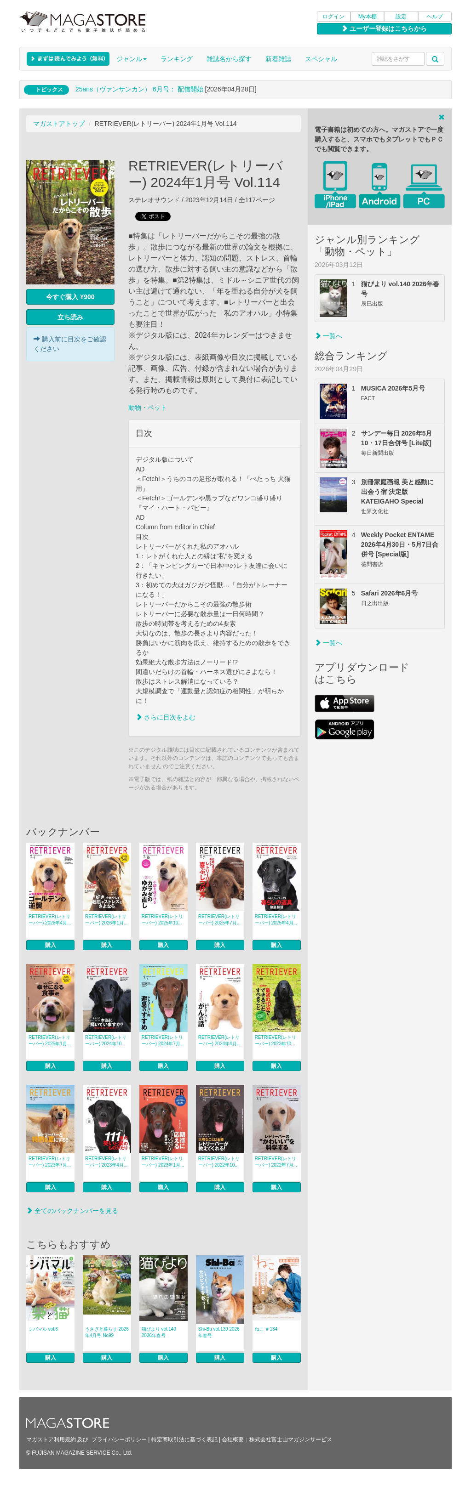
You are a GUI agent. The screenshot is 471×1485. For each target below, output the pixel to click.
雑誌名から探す (229, 58)
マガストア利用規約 (51, 1439)
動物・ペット (147, 407)
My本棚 (367, 16)
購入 (50, 945)
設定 (401, 16)
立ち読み (70, 317)
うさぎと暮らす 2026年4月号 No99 (107, 1332)
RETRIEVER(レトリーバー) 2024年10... (106, 1040)
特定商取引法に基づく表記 (184, 1439)
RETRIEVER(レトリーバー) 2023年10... (276, 1040)
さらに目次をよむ (165, 717)
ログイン (333, 16)
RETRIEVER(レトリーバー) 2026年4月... (50, 919)
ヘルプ (434, 16)
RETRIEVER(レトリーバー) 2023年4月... (106, 1162)
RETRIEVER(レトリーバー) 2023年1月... (163, 1162)
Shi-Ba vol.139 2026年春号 (219, 1332)
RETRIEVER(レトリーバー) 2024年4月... (219, 1040)
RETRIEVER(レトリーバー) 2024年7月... (163, 1040)
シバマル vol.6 (43, 1329)
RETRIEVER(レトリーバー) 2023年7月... (50, 1162)
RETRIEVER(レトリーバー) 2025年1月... (50, 1040)
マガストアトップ (59, 123)
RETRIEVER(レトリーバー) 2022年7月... (276, 1162)
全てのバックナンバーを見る (72, 1210)
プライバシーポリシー (119, 1439)
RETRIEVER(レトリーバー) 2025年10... (163, 919)
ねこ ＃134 (266, 1329)
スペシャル (321, 58)
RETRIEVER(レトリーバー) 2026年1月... (106, 919)
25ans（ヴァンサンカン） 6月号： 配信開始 (139, 89)
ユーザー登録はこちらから (384, 28)
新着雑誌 (278, 58)
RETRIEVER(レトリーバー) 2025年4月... (276, 919)
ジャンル (131, 58)
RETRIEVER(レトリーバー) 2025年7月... (219, 919)
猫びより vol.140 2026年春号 (159, 1332)
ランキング (177, 58)
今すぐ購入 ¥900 (70, 296)
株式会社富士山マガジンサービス (290, 1439)
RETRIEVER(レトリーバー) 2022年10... (219, 1162)
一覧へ (328, 336)
